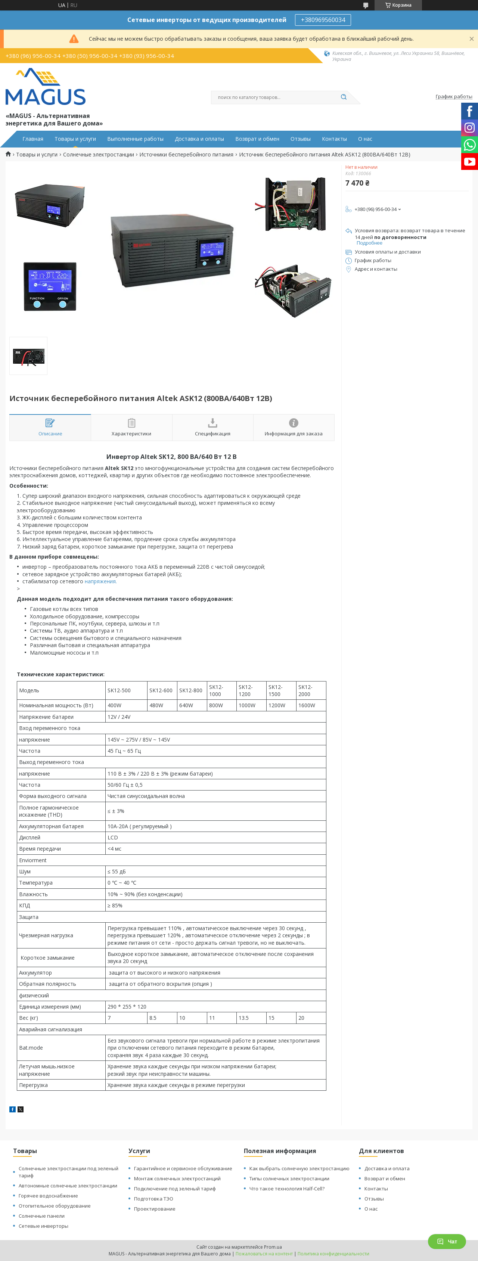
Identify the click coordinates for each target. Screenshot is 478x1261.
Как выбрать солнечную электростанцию (299, 1168)
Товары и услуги (75, 139)
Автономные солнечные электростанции (68, 1185)
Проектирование (155, 1208)
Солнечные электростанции (98, 154)
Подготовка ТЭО (153, 1198)
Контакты (334, 139)
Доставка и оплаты (199, 139)
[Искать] (343, 97)
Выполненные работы (135, 139)
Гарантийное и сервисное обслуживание (183, 1168)
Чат (447, 1241)
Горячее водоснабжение (48, 1195)
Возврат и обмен (257, 139)
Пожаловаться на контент (264, 1254)
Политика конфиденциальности (333, 1254)
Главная (32, 139)
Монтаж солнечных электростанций (177, 1178)
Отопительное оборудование (55, 1205)
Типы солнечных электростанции (289, 1178)
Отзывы (301, 139)
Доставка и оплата (387, 1168)
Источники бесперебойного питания (186, 154)
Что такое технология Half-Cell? (287, 1188)
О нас (365, 139)
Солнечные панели (42, 1215)
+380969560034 (323, 20)
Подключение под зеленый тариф (175, 1188)
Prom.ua (273, 1247)
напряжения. (100, 581)
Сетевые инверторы (43, 1226)
